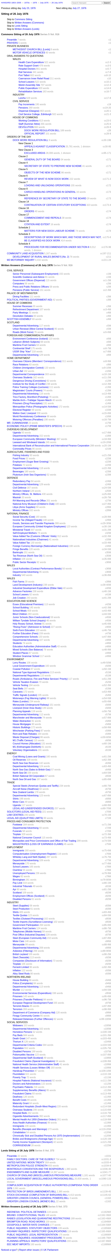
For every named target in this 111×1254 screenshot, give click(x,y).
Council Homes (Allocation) (27, 743)
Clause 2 (23, 156)
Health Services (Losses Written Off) (31, 1067)
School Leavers (26, 82)
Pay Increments (26, 104)
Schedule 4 (24, 244)
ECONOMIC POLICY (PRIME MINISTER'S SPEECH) (34, 426)
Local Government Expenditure (29, 666)
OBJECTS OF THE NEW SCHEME (42, 172)
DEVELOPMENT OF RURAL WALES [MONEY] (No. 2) (41, 257)
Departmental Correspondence (28, 374)
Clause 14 (23, 201)
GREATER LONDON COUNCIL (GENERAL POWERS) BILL (38, 1198)
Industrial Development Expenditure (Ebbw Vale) (37, 588)
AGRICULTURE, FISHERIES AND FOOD (28, 452)
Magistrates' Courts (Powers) (27, 390)
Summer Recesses (22, 306)
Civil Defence (19, 487)
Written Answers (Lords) (27, 29)
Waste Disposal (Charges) (26, 737)
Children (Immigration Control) (28, 368)
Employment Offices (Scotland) (29, 896)
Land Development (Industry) (27, 585)
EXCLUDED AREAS (34, 153)
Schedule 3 (24, 234)
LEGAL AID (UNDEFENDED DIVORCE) (33, 808)
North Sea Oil (20, 773)
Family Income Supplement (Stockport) (33, 1142)
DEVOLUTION (26, 127)
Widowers (18, 1025)
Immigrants (18, 850)
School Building (21, 607)
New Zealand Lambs (23, 792)
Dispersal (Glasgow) (28, 111)
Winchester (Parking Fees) (26, 730)
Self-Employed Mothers (25, 533)
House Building (20, 980)
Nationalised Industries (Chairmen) (30, 539)
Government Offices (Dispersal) (29, 280)
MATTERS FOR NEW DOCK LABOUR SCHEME (49, 231)
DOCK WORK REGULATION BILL (42, 130)
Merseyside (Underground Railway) (31, 705)
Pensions (23, 108)
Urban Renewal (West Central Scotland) (33, 329)
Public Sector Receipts (24, 562)
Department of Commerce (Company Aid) (34, 1012)
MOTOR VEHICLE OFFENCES (29, 52)
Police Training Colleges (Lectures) (31, 387)
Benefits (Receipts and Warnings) (30, 1129)
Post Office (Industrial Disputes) (29, 934)
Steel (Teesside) (21, 957)
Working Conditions (28, 120)
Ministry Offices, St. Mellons (27, 494)
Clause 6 (23, 176)
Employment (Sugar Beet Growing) (31, 461)
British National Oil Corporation (29, 776)
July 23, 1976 (29, 8)
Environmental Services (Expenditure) (32, 993)
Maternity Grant (21, 1103)
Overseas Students (22, 377)
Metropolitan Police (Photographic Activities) (35, 406)
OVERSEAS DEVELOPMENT (22, 429)
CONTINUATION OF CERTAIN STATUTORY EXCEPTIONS (55, 205)
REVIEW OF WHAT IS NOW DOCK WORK (46, 179)
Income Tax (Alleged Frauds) (27, 520)
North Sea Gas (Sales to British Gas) (31, 769)
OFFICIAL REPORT (34, 133)
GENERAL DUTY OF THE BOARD (42, 159)
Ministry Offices (20, 510)
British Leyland (20, 954)
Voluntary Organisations (25, 750)
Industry (17, 575)
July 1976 (44, 3)
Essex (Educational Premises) (28, 604)
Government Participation (26, 925)
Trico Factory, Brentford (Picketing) (30, 397)
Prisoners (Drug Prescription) (27, 403)
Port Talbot (23, 75)
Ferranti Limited (21, 967)
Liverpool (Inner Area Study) (27, 708)
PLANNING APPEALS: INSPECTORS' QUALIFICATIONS (36, 1241)
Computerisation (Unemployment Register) (35, 854)
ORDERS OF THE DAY (19, 137)
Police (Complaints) (23, 983)
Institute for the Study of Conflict (29, 384)
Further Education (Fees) (25, 633)
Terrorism (17, 1009)
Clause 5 (23, 169)
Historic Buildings (21, 727)
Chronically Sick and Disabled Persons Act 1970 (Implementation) (46, 1135)
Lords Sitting (21, 26)
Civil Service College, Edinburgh (35, 114)
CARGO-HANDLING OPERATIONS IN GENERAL (50, 192)
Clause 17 (23, 214)
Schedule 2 (24, 227)
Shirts (16, 798)
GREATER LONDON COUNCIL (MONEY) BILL (31, 1201)
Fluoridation (19, 1074)
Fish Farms (18, 581)
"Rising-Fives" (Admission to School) (31, 627)
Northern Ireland (21, 491)
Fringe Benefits (20, 549)
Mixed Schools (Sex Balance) (28, 649)
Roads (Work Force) (23, 332)
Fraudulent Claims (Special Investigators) (34, 1061)
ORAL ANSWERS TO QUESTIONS (25, 56)
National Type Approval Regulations (31, 672)
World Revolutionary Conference (29, 416)
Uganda (17, 432)
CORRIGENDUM (21, 1145)
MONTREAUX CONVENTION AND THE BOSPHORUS (35, 1169)
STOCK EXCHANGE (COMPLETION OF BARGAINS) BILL (37, 1195)
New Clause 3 (25, 150)
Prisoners (18, 996)
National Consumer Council (27, 837)
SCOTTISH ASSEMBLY (19, 319)
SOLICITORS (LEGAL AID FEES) (24, 811)
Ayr (14, 889)
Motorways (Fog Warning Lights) (29, 698)
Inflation (17, 559)
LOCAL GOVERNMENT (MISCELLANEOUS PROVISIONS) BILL (40, 1178)
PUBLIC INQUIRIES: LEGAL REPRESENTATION (32, 1234)
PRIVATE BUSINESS (18, 46)
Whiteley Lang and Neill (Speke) (29, 857)
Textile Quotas (20, 915)
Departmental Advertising (26, 325)
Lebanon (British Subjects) (26, 342)
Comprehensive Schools (25, 637)
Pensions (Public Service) (26, 290)
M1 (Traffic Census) (23, 740)
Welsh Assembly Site (29, 85)
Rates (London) (21, 701)
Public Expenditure (28, 88)
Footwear (17, 824)
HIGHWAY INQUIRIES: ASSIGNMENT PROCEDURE (34, 1238)
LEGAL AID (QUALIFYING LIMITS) (25, 818)
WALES (17, 59)
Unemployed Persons (24, 873)
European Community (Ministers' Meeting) (34, 439)
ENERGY (12, 753)
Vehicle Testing (20, 685)
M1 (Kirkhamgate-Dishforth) (27, 747)
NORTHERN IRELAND (19, 977)
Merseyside (19, 863)
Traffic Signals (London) (25, 695)
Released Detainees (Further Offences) (33, 1019)
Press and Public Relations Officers (31, 286)
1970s (27, 3)
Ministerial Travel (21, 530)
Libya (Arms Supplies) (24, 507)
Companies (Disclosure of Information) (32, 961)
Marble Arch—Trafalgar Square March (32, 400)
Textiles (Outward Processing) (28, 918)
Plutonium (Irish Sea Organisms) (29, 474)
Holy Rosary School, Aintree (27, 624)
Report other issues (29, 1250)
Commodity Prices (22, 449)
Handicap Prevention (23, 1071)
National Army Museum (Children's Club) (33, 504)
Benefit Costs (19, 1100)
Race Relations (20, 364)
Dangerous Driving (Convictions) (29, 381)
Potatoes (17, 465)
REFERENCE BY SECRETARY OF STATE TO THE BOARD (55, 198)
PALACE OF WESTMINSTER (22, 293)
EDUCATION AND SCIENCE (22, 601)
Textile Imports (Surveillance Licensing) (33, 922)
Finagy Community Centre (26, 1016)
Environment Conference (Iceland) (30, 338)
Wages (16, 876)
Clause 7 (23, 182)
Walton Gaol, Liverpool (24, 413)
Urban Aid (18, 371)
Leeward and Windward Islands (29, 442)
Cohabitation (19, 1132)
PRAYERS (12, 43)
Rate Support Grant (28, 65)
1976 (35, 3)
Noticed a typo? (9, 1250)
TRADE (11, 782)
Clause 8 (23, 189)
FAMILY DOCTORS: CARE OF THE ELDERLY (31, 1159)
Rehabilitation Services (30, 91)
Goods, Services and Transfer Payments (33, 523)
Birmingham (19, 879)
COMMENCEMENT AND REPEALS (42, 218)
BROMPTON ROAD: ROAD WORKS (26, 1221)
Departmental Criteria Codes (27, 1045)
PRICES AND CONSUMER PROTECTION (29, 821)
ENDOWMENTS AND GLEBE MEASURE (28, 1172)
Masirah (17, 497)
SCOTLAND (13, 322)
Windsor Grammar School (26, 656)
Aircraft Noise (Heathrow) (26, 789)
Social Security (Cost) (24, 517)
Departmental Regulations (26, 675)
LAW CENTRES (15, 815)
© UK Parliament (49, 1250)
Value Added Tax (21, 542)
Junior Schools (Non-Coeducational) (31, 617)
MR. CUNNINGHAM (17, 423)
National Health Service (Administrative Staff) (36, 1064)
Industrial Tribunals (22, 886)
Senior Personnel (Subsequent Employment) (36, 274)
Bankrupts (18, 552)
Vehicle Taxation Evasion (25, 682)
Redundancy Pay (21, 481)
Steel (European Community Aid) (29, 938)
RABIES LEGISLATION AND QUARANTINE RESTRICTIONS (38, 1218)
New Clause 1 (25, 143)
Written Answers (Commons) (29, 22)
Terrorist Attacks (21, 1006)
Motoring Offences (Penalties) (28, 419)
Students (17, 643)
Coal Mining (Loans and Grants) (29, 756)
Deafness (18, 1097)
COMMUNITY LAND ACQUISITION (25, 253)
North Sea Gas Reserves (25, 763)
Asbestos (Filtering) (23, 951)
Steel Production (21, 909)
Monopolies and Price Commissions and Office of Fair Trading (44, 841)
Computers (18, 283)
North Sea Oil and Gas (24, 779)
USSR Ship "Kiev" (22, 351)
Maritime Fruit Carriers (24, 345)
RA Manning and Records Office (29, 500)
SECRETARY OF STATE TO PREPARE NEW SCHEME (53, 166)
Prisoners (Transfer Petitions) (28, 999)
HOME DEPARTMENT (18, 358)
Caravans (18, 692)
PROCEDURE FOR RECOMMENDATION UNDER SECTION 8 (56, 247)
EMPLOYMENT (15, 847)
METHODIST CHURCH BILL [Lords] (31, 49)
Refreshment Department (26, 309)
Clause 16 (23, 208)
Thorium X (18, 1041)
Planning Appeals (22, 711)
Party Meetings (20, 312)
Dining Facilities (21, 296)
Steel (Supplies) (21, 905)
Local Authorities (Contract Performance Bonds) (37, 568)
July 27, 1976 (79, 8)
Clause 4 (23, 162)
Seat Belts (18, 688)
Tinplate (17, 834)
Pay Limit (17, 883)
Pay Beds (18, 1035)
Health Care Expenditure (31, 62)
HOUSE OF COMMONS (25, 117)
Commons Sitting (23, 19)
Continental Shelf (21, 348)
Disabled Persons (22, 899)
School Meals (20, 610)
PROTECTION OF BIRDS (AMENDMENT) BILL (31, 1191)
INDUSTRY (19, 94)
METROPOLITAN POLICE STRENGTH (27, 1165)
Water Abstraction (22, 721)
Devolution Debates (23, 316)
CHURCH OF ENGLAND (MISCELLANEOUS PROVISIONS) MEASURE (44, 1175)
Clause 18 (23, 221)
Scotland (17, 892)
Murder (16, 990)
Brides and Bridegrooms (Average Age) (33, 1139)
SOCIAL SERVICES (17, 1022)
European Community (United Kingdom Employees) (39, 526)
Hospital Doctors (26, 69)
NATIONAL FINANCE (18, 513)
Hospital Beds (20, 1113)
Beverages (18, 471)
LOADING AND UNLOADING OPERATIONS (47, 185)
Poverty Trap (19, 1077)
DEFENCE (12, 478)
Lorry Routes (19, 662)
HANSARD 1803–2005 (11, 3)
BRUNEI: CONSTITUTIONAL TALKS (26, 1215)
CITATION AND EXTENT (37, 224)
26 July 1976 (57, 3)
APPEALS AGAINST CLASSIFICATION (44, 146)
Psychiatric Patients (23, 1087)
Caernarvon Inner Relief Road (33, 78)
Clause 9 (23, 195)
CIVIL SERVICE (21, 101)
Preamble (12, 39)
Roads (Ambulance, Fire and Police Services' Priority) (40, 679)
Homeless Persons (22, 1032)
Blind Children (20, 614)
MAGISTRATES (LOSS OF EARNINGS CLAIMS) (38, 844)
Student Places (20, 653)
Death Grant (19, 1038)
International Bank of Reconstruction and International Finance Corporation (51, 445)
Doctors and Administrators (26, 1084)
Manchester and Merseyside (27, 717)
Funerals (17, 831)
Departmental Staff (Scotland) (28, 1058)
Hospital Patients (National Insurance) (32, 1080)
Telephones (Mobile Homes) (27, 931)
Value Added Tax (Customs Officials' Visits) (35, 536)
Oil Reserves (19, 760)
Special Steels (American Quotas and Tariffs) (36, 786)
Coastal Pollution (21, 669)
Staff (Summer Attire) (29, 124)
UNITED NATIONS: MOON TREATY (25, 1162)
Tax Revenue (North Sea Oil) (27, 556)
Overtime (17, 870)
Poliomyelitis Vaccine (23, 1054)
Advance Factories (22, 591)
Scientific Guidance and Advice (29, 277)
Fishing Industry (21, 455)
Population (18, 1048)
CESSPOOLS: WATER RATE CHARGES (28, 1225)
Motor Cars (18, 802)
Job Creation (19, 598)
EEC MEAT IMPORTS (18, 1244)
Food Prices (19, 458)
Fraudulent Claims (22, 1093)
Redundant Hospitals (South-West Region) (34, 1106)
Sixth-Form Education (24, 630)
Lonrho (22, 98)
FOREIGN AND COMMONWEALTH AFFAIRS (30, 335)
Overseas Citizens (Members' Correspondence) (37, 361)
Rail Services (25, 72)
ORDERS (29, 211)
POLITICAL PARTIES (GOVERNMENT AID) (29, 300)
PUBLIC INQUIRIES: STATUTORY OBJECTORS (32, 1228)
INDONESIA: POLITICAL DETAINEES (26, 1212)
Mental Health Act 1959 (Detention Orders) (34, 1119)
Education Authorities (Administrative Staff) (35, 646)
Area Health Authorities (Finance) (30, 1122)
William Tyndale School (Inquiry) (29, 620)
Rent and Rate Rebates (25, 734)
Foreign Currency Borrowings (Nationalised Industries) (40, 546)
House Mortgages (22, 724)
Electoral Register (22, 410)
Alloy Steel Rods (21, 973)
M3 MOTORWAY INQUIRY (21, 260)
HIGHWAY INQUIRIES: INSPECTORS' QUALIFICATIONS (37, 1231)
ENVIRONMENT (15, 659)
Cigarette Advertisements (26, 1116)
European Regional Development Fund (33, 1003)
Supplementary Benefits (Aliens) (29, 1090)
